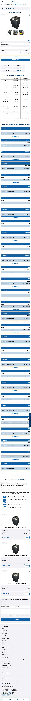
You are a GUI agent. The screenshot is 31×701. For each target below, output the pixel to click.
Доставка (4, 645)
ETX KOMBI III (27, 142)
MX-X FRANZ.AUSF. (26, 338)
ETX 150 (28, 154)
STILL (29, 301)
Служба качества (5, 638)
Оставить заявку (15, 136)
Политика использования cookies (9, 690)
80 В (29, 40)
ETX (29, 258)
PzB (16, 670)
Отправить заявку (15, 59)
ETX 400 (28, 223)
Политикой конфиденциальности (8, 616)
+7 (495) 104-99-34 (26, 1)
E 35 (29, 419)
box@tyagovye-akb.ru (9, 678)
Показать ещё (15, 475)
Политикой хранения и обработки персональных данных (17, 615)
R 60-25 (28, 315)
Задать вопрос (15, 619)
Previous (6, 32)
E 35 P (29, 431)
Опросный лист (5, 647)
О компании (5, 626)
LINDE (29, 174)
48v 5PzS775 (19, 68)
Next (24, 32)
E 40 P (29, 454)
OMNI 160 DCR (27, 165)
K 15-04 (28, 292)
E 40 (29, 442)
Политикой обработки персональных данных (9, 695)
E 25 (29, 361)
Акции (3, 628)
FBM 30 (28, 131)
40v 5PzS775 (6, 68)
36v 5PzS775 (19, 65)
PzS (29, 48)
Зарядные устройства (6, 665)
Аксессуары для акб (6, 667)
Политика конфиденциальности (9, 688)
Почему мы (4, 630)
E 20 (29, 200)
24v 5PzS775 (6, 65)
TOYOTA (28, 128)
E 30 (29, 396)
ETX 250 (28, 246)
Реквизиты (4, 640)
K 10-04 (28, 269)
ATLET (29, 163)
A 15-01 (28, 350)
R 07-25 (28, 304)
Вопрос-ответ (5, 654)
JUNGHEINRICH (27, 140)
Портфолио (4, 633)
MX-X (29, 327)
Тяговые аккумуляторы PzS (8, 4)
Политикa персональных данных (9, 689)
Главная (2, 4)
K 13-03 (28, 281)
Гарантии (4, 649)
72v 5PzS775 (6, 70)
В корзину (16, 56)
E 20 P (29, 177)
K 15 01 (28, 188)
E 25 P (29, 373)
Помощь (4, 643)
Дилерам (4, 635)
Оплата (3, 652)
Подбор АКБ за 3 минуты (30, 420)
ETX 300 (28, 211)
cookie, (10, 692)
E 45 (29, 465)
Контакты (4, 642)
